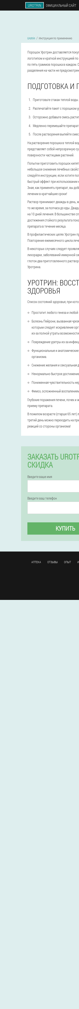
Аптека (36, 562)
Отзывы (52, 562)
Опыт (67, 562)
